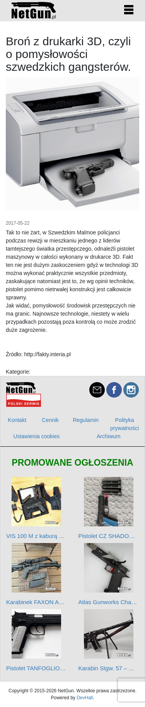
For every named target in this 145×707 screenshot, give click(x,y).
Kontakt (17, 420)
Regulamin (86, 420)
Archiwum (108, 436)
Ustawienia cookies (36, 436)
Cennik (50, 420)
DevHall (85, 697)
